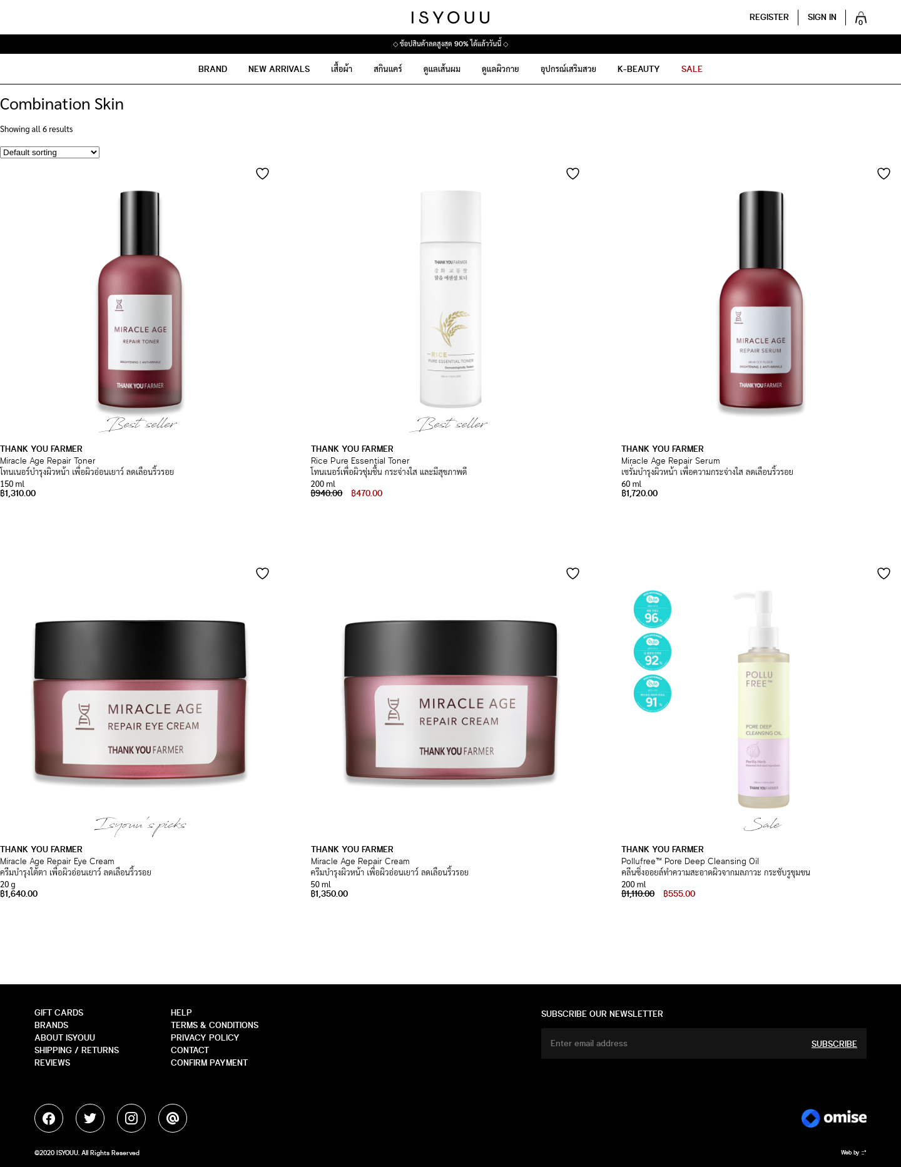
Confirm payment (209, 1062)
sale (692, 69)
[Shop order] (49, 152)
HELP (181, 1012)
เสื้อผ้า (341, 69)
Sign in (822, 17)
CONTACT (190, 1050)
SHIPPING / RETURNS (76, 1050)
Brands (51, 1025)
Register (769, 17)
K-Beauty (639, 69)
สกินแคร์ (388, 69)
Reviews (52, 1062)
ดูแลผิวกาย (500, 69)
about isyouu (64, 1037)
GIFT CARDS (58, 1012)
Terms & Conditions (214, 1025)
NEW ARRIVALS (279, 69)
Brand (212, 69)
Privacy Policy (205, 1037)
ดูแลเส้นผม (442, 69)
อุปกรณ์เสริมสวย (568, 69)
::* (864, 1152)
